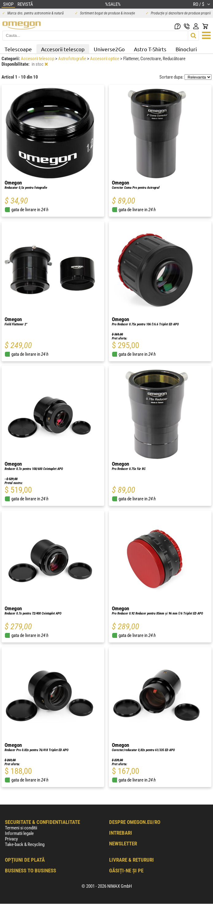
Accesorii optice (105, 58)
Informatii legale (19, 833)
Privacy (11, 839)
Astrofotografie (72, 58)
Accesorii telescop (63, 49)
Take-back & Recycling (24, 844)
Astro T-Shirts (150, 49)
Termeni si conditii (21, 828)
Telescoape (18, 49)
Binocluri (186, 49)
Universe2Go (109, 49)
